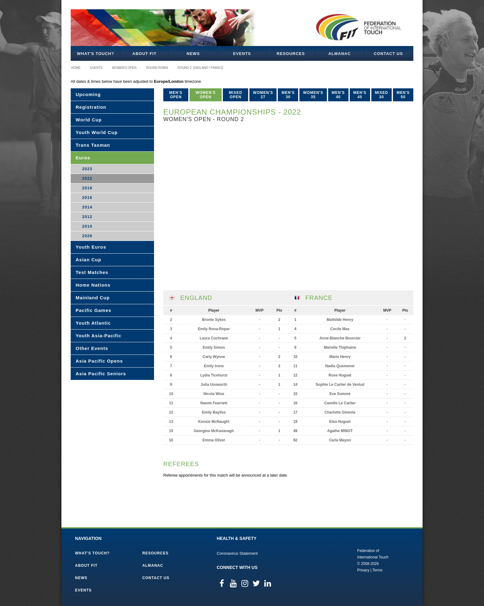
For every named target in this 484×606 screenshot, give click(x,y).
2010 (87, 226)
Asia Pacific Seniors (101, 373)
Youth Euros (91, 247)
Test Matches (92, 272)
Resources (291, 53)
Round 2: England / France (200, 67)
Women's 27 (263, 94)
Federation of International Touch (331, 560)
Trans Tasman (93, 145)
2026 (87, 236)
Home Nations (93, 285)
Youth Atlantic (93, 323)
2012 (87, 216)
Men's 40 (338, 94)
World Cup (89, 119)
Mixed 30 (381, 94)
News (193, 53)
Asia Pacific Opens (99, 361)
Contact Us (388, 53)
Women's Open (124, 67)
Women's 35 (313, 94)
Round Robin (157, 67)
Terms (377, 570)
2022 (87, 178)
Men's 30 (288, 94)
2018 (87, 188)
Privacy (363, 570)
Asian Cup (88, 259)
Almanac (339, 53)
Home (76, 67)
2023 (87, 168)
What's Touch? (95, 53)
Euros (83, 157)
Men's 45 (359, 94)
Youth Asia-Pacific (98, 335)
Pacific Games (93, 310)
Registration (91, 107)
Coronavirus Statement (237, 553)
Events (242, 53)
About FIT (144, 53)
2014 (87, 207)
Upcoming (88, 94)
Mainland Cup (93, 297)
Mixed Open (235, 94)
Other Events (92, 348)
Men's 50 (403, 94)
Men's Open (175, 94)
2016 (87, 197)
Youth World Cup (97, 132)
